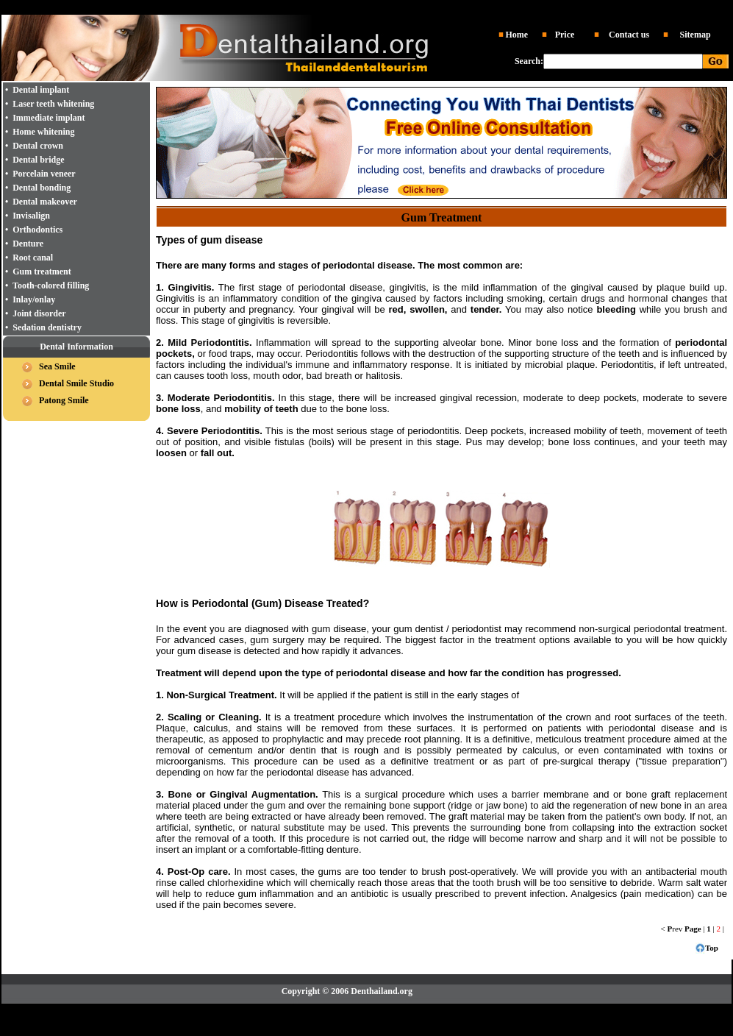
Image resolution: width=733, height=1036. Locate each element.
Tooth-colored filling (50, 285)
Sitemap (695, 34)
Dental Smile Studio (76, 383)
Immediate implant (48, 118)
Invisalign (31, 215)
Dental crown (37, 146)
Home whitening (43, 132)
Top (711, 947)
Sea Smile (57, 366)
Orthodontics (37, 229)
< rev (672, 928)
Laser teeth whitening (53, 104)
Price (565, 34)
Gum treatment (41, 271)
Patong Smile (64, 400)
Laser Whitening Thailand (464, 1010)
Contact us (629, 34)
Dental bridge (38, 160)
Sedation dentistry (47, 327)
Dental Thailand (213, 8)
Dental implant (414, 8)
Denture (27, 243)
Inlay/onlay (33, 299)
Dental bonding (41, 187)
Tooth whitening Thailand (500, 8)
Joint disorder (38, 313)
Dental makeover (44, 201)
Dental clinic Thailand (283, 8)
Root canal (32, 257)
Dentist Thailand (355, 8)
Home (516, 34)
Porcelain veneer (43, 173)
